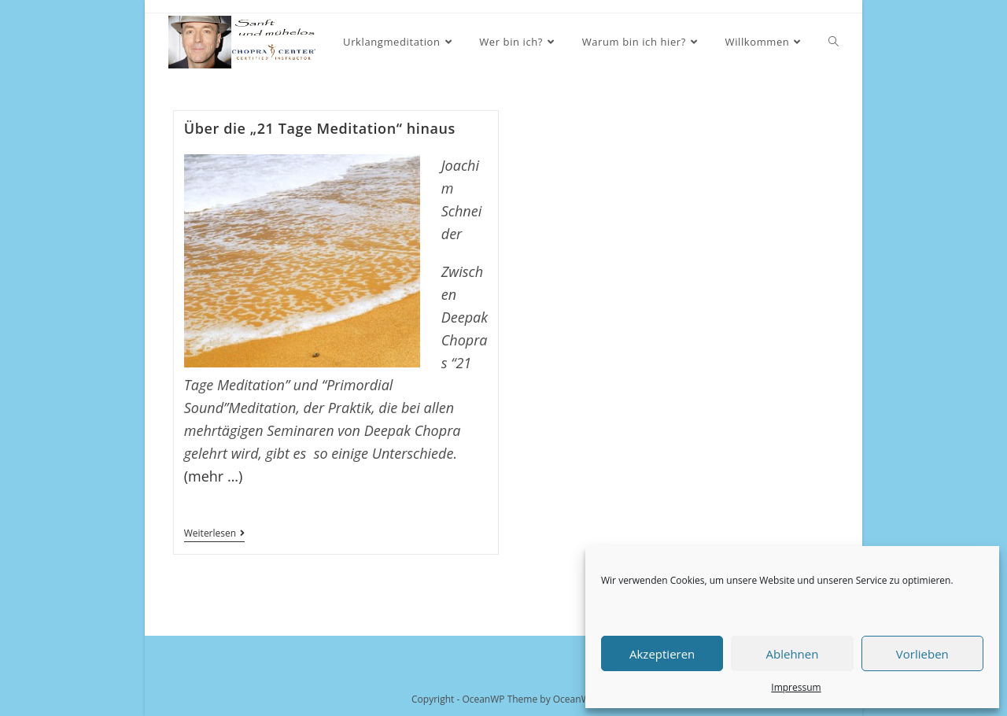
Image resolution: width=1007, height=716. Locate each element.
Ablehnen (792, 654)
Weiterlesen (214, 534)
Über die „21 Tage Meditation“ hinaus (320, 128)
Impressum (796, 687)
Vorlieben (922, 654)
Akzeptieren (662, 654)
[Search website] (833, 42)
